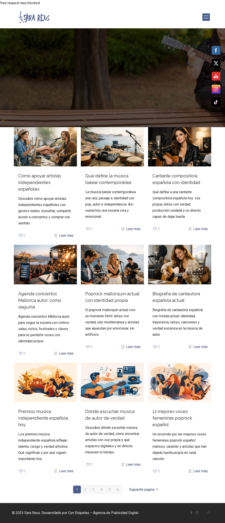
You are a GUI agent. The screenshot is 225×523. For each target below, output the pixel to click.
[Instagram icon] (197, 513)
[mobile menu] (206, 17)
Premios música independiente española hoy (43, 418)
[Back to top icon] (208, 512)
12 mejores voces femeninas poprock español (172, 418)
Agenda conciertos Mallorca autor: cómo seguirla (39, 300)
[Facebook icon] (191, 513)
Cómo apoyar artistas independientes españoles (39, 182)
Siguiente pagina (144, 489)
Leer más (66, 235)
